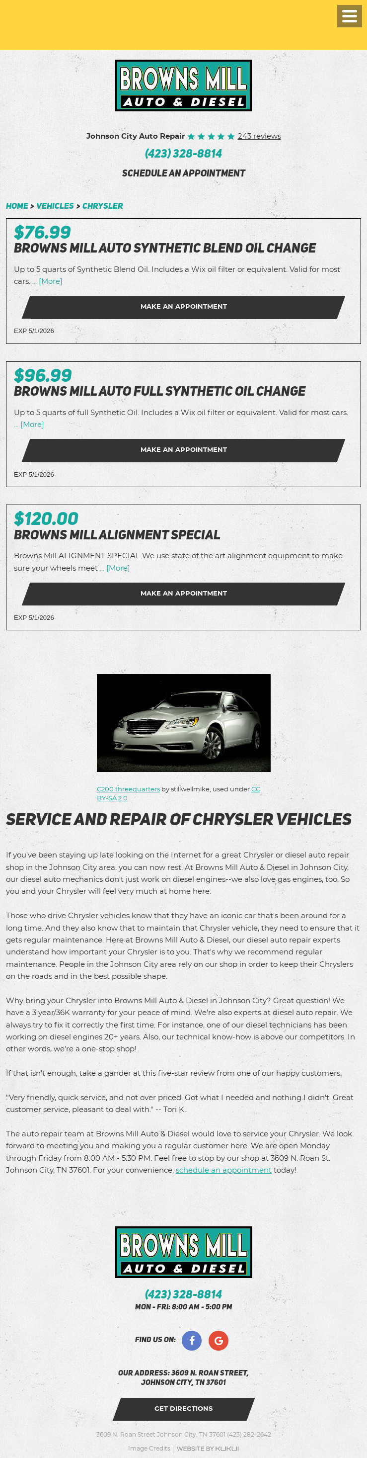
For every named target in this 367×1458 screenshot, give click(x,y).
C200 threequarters (128, 789)
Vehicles (55, 206)
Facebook (192, 1341)
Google (218, 1341)
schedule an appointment (183, 174)
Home (17, 206)
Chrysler (102, 206)
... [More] (46, 281)
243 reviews (259, 136)
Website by (207, 1449)
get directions (183, 1409)
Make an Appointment (184, 307)
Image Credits (149, 1449)
